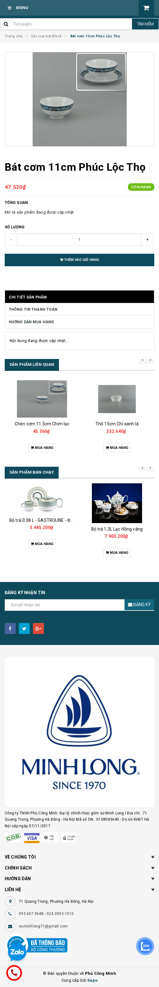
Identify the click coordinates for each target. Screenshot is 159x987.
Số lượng (14, 227)
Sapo (92, 980)
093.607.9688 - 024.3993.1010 (46, 914)
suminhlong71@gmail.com (43, 926)
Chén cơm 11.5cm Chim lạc (42, 423)
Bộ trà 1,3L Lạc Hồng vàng (117, 529)
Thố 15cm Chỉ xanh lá (117, 423)
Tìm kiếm (145, 24)
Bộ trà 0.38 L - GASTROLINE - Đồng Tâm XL (51, 520)
